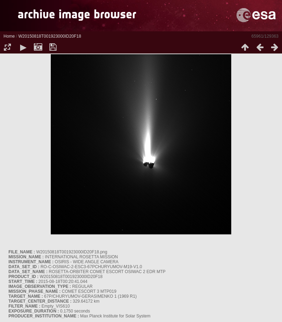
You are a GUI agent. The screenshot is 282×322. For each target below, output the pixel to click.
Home (9, 36)
